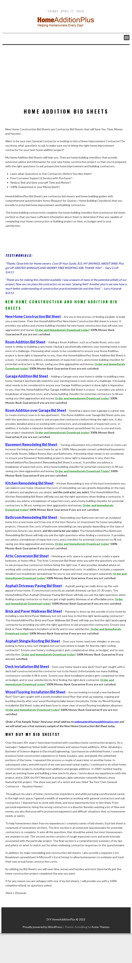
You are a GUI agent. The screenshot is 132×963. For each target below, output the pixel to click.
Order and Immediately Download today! (62, 330)
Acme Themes (101, 927)
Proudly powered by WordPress (42, 927)
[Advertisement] (66, 75)
